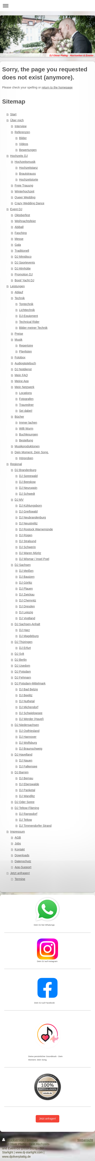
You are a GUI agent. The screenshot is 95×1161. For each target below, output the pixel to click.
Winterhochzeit (24, 191)
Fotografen (26, 399)
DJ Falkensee (28, 766)
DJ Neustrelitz (28, 523)
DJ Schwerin (27, 547)
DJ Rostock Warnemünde (36, 529)
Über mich (17, 120)
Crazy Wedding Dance (29, 203)
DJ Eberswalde (29, 784)
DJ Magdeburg (29, 636)
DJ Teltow (25, 819)
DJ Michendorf (28, 707)
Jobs (18, 843)
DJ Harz (24, 630)
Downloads (22, 855)
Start (13, 114)
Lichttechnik (27, 310)
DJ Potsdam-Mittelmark (30, 683)
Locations (25, 393)
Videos (23, 144)
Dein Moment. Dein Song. (32, 452)
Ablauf (19, 292)
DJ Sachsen (23, 565)
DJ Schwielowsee (31, 713)
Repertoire (26, 345)
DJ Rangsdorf (28, 813)
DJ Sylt (19, 653)
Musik (19, 339)
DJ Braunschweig (30, 748)
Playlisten (25, 351)
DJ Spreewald (28, 476)
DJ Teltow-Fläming (27, 808)
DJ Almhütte (23, 268)
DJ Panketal (27, 790)
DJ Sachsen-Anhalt (27, 624)
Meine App (22, 381)
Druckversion (13, 1140)
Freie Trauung (24, 185)
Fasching (21, 233)
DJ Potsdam (23, 671)
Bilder (23, 138)
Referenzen (22, 132)
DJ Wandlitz (27, 796)
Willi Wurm (26, 428)
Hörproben (26, 458)
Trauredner (26, 404)
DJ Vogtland (27, 618)
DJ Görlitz (25, 582)
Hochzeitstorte (28, 179)
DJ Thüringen (24, 642)
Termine (20, 879)
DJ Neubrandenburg (32, 517)
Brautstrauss (27, 173)
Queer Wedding (25, 197)
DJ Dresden (27, 606)
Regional (16, 464)
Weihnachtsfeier (25, 221)
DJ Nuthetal (27, 701)
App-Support (23, 867)
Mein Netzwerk (24, 387)
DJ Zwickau (26, 594)
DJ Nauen (25, 760)
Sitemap (32, 1140)
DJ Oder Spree (24, 802)
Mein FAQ (21, 375)
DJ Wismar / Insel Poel (34, 559)
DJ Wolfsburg (28, 742)
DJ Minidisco (23, 256)
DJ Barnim (21, 772)
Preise (19, 333)
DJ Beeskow (27, 482)
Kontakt (20, 849)
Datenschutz (23, 861)
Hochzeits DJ (19, 156)
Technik (20, 298)
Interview (21, 126)
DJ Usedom (22, 665)
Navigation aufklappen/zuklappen (47, 5)
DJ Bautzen (26, 576)
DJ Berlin (21, 659)
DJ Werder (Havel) (31, 719)
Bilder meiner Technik (33, 327)
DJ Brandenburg (25, 470)
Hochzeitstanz (28, 167)
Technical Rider (29, 321)
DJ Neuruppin (28, 487)
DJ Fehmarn (23, 677)
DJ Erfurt (25, 648)
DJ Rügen (25, 535)
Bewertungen (28, 150)
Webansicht (85, 1140)
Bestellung (26, 440)
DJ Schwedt (27, 493)
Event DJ (16, 209)
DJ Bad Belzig (28, 689)
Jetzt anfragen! (20, 873)
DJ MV (19, 499)
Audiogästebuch (25, 363)
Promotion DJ (24, 274)
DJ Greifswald (28, 511)
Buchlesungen (28, 434)
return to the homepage (57, 87)
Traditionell (22, 250)
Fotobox (20, 357)
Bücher (19, 416)
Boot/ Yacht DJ (24, 280)
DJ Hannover (28, 736)
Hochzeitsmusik (25, 161)
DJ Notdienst (23, 369)
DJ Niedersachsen (27, 725)
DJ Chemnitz (27, 600)
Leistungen (17, 286)
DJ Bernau (26, 778)
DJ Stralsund (27, 541)
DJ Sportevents (25, 262)
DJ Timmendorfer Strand (35, 825)
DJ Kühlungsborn (30, 505)
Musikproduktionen (27, 446)
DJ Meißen (26, 570)
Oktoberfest (22, 215)
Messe (19, 238)
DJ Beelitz (26, 695)
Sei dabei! (25, 410)
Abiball (19, 227)
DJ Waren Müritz (30, 553)
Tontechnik (26, 304)
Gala (18, 244)
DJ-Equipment (28, 316)
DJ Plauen (26, 588)
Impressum (17, 831)
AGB (18, 837)
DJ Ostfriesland (29, 731)
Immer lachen (28, 422)
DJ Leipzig (26, 612)
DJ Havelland (23, 754)
